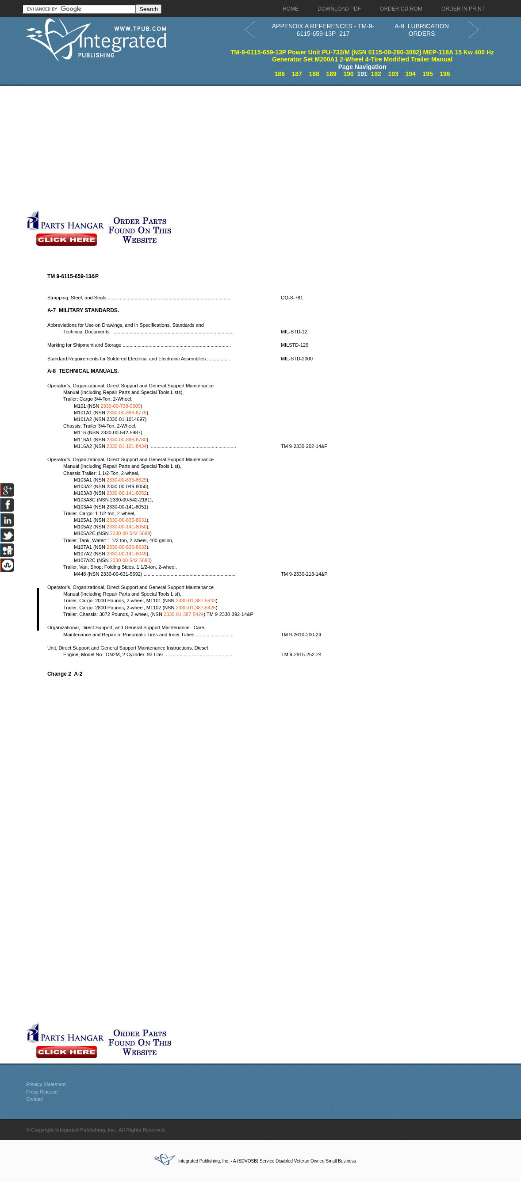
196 (445, 73)
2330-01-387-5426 (196, 607)
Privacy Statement (45, 1084)
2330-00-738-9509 (120, 406)
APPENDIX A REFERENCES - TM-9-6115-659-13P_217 (323, 30)
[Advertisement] (214, 148)
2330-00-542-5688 (130, 560)
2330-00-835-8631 (127, 520)
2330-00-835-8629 (127, 479)
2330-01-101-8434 (127, 446)
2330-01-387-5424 (184, 614)
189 (331, 73)
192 (376, 73)
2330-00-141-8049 (127, 553)
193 (393, 73)
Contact (34, 1099)
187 (297, 73)
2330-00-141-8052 (127, 493)
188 (314, 73)
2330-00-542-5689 (130, 533)
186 (280, 73)
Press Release (42, 1091)
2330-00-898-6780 (127, 439)
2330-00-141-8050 (127, 526)
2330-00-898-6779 (127, 412)
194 (410, 73)
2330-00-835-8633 (127, 547)
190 (348, 73)
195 (427, 73)
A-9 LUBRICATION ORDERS (422, 30)
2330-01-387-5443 (196, 600)
